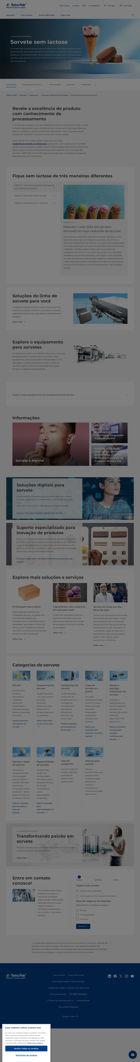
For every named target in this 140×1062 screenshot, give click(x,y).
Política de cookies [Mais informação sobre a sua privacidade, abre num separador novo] (35, 1055)
